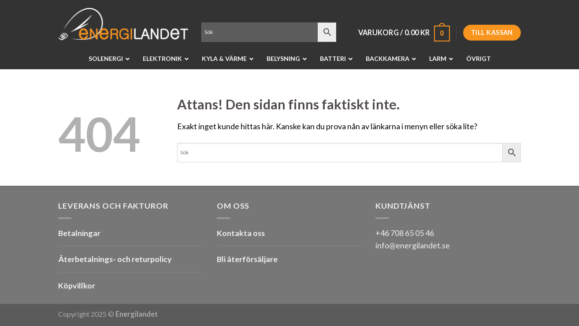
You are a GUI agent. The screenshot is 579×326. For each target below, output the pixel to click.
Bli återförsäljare (247, 259)
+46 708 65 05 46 (404, 233)
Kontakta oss (241, 233)
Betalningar (79, 233)
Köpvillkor (76, 285)
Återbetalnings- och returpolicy (115, 259)
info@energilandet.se (412, 245)
